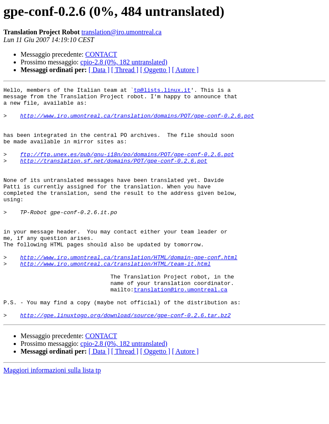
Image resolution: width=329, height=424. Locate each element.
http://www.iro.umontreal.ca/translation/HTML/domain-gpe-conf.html (128, 292)
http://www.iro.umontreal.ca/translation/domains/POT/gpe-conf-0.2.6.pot (137, 122)
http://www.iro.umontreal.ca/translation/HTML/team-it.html (115, 299)
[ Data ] (99, 69)
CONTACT (101, 54)
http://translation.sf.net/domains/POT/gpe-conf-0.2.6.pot (113, 176)
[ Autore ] (185, 69)
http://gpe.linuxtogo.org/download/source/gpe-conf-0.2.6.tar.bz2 (125, 361)
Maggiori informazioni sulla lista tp (52, 416)
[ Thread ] (125, 69)
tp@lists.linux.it (162, 91)
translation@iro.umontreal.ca (121, 32)
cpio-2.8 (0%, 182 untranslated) (124, 62)
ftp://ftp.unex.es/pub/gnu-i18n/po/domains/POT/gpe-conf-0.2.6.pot (127, 168)
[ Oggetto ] (155, 69)
